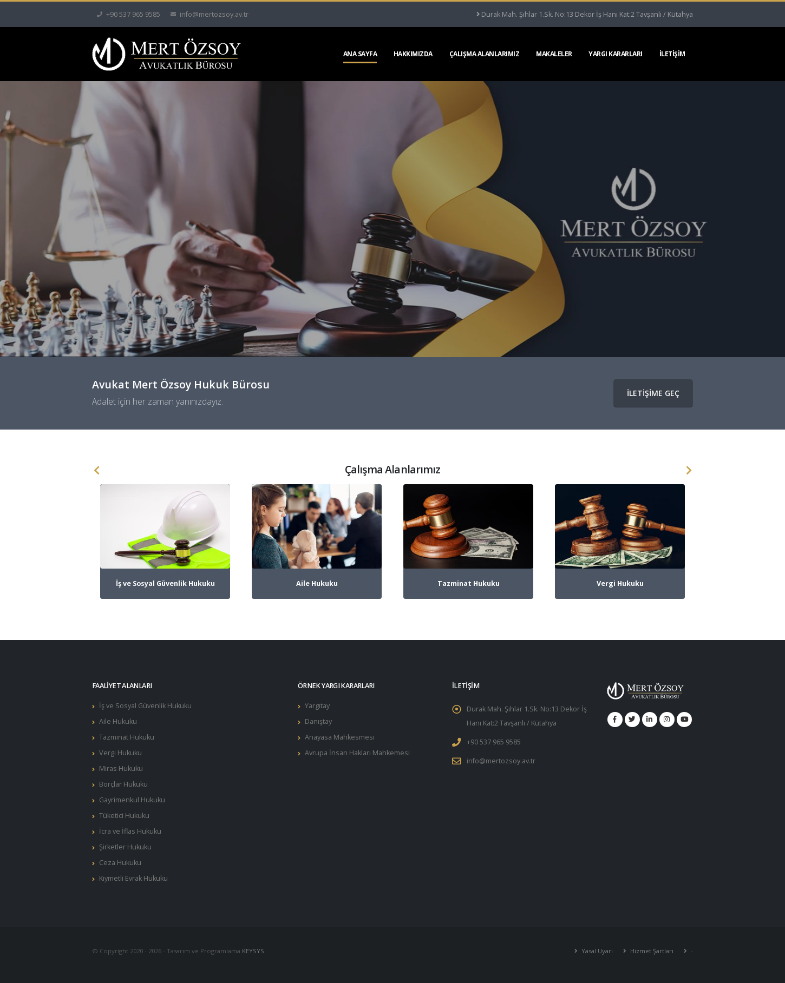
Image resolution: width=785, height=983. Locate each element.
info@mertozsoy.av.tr (501, 761)
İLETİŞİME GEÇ (653, 393)
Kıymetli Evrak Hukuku (133, 878)
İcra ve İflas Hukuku (130, 831)
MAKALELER (554, 53)
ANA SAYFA (360, 53)
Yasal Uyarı (596, 951)
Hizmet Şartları (651, 951)
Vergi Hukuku (120, 752)
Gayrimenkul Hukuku (132, 799)
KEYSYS (253, 951)
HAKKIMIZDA (413, 53)
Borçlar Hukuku (123, 784)
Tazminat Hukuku (126, 737)
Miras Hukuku (121, 768)
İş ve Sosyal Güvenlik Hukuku (145, 705)
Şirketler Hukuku (125, 847)
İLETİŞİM (672, 53)
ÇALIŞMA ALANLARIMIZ (484, 53)
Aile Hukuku (118, 721)
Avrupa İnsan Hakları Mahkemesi (357, 752)
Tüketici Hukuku (124, 815)
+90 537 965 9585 (494, 742)
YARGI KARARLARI (615, 53)
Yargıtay (317, 705)
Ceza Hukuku (120, 862)
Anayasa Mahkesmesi (340, 737)
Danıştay (318, 721)
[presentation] (97, 471)
